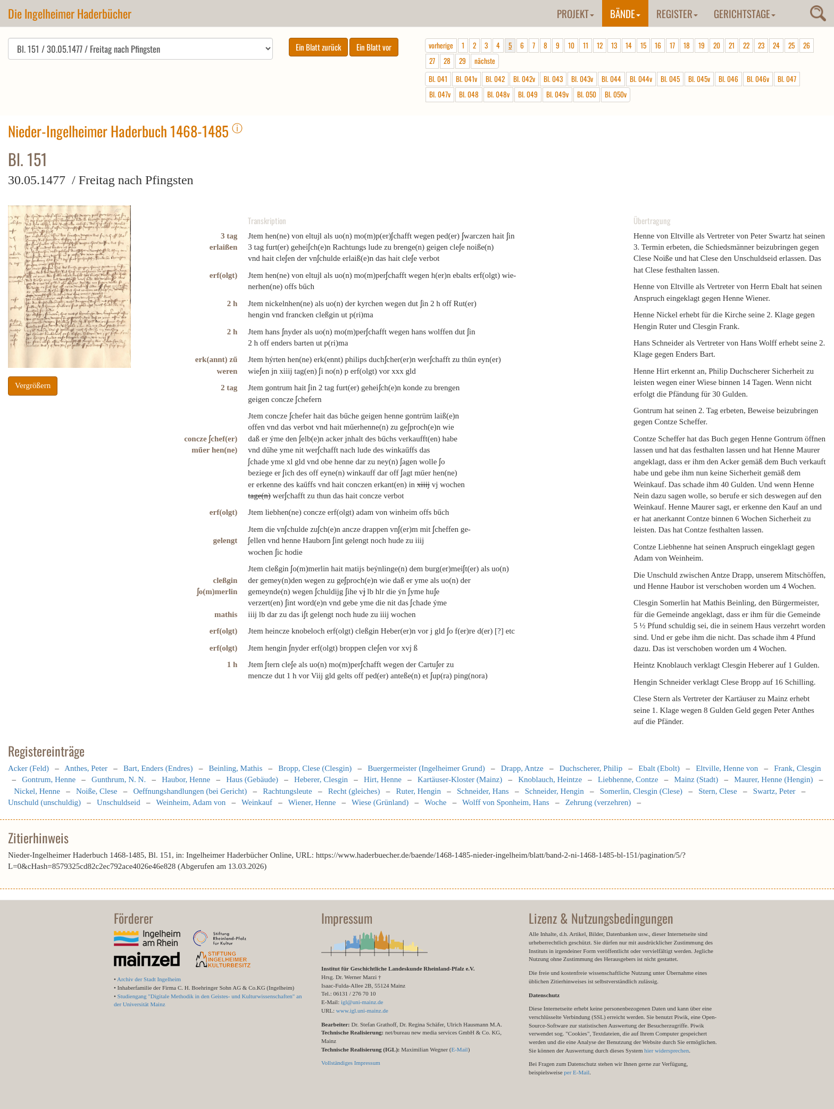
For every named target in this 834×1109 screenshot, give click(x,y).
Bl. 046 (728, 78)
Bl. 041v (466, 78)
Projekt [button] (575, 13)
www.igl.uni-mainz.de (362, 1010)
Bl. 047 (787, 78)
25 (791, 45)
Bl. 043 (553, 78)
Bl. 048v (498, 94)
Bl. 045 (670, 78)
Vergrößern (33, 385)
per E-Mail (576, 1072)
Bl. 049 (528, 94)
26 (806, 45)
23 (761, 45)
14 (629, 45)
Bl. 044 (611, 78)
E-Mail (459, 1049)
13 (614, 45)
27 (432, 60)
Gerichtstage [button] (744, 13)
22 (746, 45)
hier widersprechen (666, 1050)
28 (447, 60)
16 (658, 45)
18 (686, 45)
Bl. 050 (586, 94)
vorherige (441, 45)
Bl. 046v (758, 78)
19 (701, 45)
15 (643, 45)
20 (716, 45)
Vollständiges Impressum (350, 1062)
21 (732, 45)
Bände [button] (625, 13)
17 (672, 45)
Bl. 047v (440, 94)
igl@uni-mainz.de (362, 1002)
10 (571, 45)
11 (585, 45)
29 (462, 60)
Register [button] (677, 13)
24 (776, 45)
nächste (484, 60)
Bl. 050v (616, 94)
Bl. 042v (524, 78)
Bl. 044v (641, 78)
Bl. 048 (469, 94)
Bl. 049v (557, 94)
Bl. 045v (699, 78)
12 (600, 45)
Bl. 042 (495, 78)
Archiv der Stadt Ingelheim (149, 979)
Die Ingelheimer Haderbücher (69, 13)
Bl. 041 (438, 78)
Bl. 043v (582, 78)
